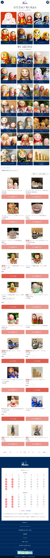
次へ (39, 452)
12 (28, 452)
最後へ (44, 452)
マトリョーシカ (7, 167)
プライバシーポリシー (25, 526)
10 (20, 452)
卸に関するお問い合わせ (25, 545)
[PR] (25, 551)
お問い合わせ (25, 541)
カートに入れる (13, 276)
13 (32, 452)
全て (2, 167)
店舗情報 (25, 534)
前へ (11, 452)
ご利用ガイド (25, 522)
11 (24, 452)
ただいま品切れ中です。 (13, 196)
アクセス (25, 537)
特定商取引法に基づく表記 (25, 530)
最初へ (5, 452)
